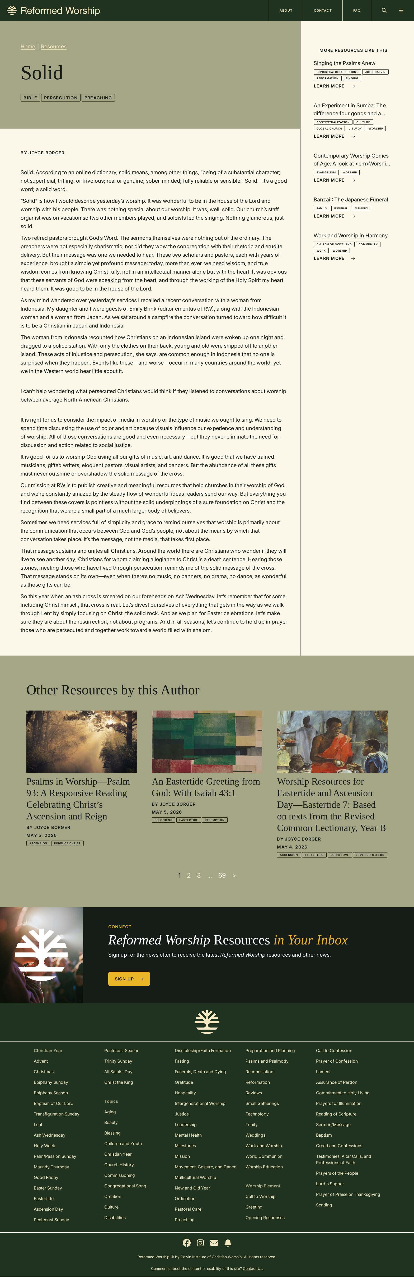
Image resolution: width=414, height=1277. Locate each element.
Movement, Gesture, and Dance (205, 1166)
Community (368, 244)
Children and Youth (123, 1143)
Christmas (44, 1071)
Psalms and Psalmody (267, 1061)
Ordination (185, 1198)
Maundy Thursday (51, 1166)
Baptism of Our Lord (53, 1103)
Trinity (252, 1124)
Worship (376, 128)
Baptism (324, 1135)
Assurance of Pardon (336, 1082)
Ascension (38, 843)
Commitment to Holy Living (343, 1092)
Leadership (186, 1124)
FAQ (356, 10)
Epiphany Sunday (51, 1082)
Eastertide (188, 820)
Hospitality (185, 1092)
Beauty (111, 1122)
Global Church (329, 128)
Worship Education (264, 1166)
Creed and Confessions (339, 1145)
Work (321, 250)
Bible (30, 97)
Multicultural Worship (195, 1177)
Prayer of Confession (337, 1061)
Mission (182, 1156)
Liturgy (355, 128)
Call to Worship (261, 1196)
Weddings (255, 1135)
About (286, 10)
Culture (363, 122)
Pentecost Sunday (51, 1219)
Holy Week (44, 1145)
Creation (112, 1196)
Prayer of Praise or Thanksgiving (348, 1194)
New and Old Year (192, 1188)
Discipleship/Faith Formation (203, 1050)
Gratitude (184, 1082)
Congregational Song (125, 1185)
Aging (110, 1111)
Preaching (98, 97)
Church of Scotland (334, 244)
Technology (257, 1114)
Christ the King (118, 1082)
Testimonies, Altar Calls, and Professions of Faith (343, 1159)
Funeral (341, 208)
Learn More (334, 86)
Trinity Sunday (118, 1061)
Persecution (61, 97)
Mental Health (188, 1135)
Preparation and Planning (270, 1050)
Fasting (182, 1061)
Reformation (328, 78)
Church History (119, 1164)
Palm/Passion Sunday (55, 1156)
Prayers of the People (337, 1173)
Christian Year (118, 1154)
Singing (352, 78)
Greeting (254, 1207)
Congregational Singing (338, 71)
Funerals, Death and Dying (200, 1071)
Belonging (163, 820)
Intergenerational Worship (200, 1103)
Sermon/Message (333, 1124)
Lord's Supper (330, 1183)
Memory (361, 208)
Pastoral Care (188, 1209)
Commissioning (119, 1175)
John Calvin (375, 71)
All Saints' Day (118, 1071)
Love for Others (370, 854)
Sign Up (129, 978)
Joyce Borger (46, 152)
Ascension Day (48, 1209)
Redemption (215, 820)
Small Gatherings (262, 1103)
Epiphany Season (51, 1092)
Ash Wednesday (49, 1135)
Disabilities (115, 1217)
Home (28, 46)
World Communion (264, 1156)
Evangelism (326, 172)
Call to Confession (334, 1050)
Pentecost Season (121, 1050)
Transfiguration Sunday (56, 1114)
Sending (324, 1204)
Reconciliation (259, 1071)
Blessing (112, 1133)
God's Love (340, 854)
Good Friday (46, 1177)
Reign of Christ (67, 843)
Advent (41, 1061)
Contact (323, 10)
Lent (38, 1124)
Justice (182, 1114)
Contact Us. (253, 1268)
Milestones (185, 1145)
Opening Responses (265, 1217)
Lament (323, 1071)
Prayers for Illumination (338, 1103)
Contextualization (333, 122)
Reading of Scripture (336, 1114)
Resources (54, 46)
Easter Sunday (48, 1188)
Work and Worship (264, 1145)
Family (322, 208)
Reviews (254, 1092)
